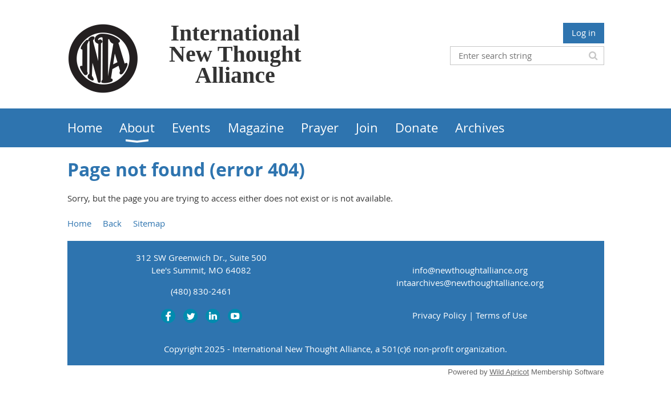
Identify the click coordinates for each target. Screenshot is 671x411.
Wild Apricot (509, 372)
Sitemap (149, 223)
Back (112, 223)
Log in (584, 32)
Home (79, 223)
